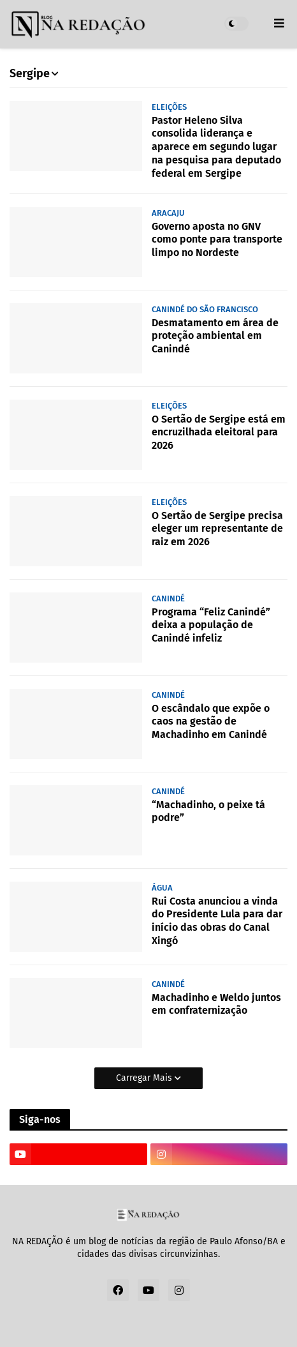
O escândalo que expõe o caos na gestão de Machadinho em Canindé (211, 721)
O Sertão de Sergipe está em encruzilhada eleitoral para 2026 (219, 432)
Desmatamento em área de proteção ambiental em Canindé (215, 336)
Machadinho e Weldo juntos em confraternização (216, 1004)
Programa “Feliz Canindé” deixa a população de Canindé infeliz (211, 625)
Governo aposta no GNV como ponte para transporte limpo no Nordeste (217, 239)
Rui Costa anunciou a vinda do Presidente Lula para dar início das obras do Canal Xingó (217, 921)
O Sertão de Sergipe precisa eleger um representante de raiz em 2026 (217, 528)
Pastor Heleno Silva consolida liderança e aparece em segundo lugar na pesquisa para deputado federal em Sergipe (216, 146)
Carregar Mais (145, 1077)
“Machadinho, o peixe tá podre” (208, 811)
